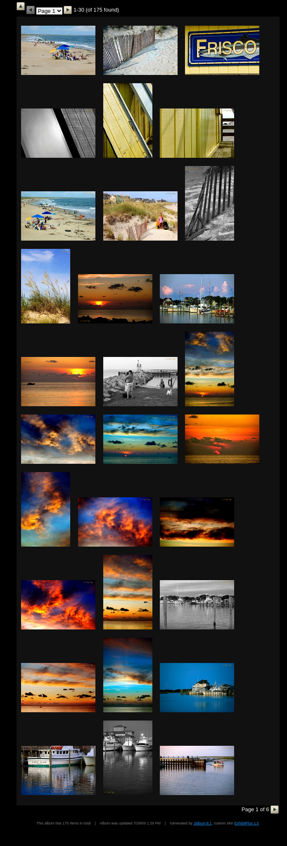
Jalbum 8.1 (202, 823)
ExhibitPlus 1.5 (246, 823)
